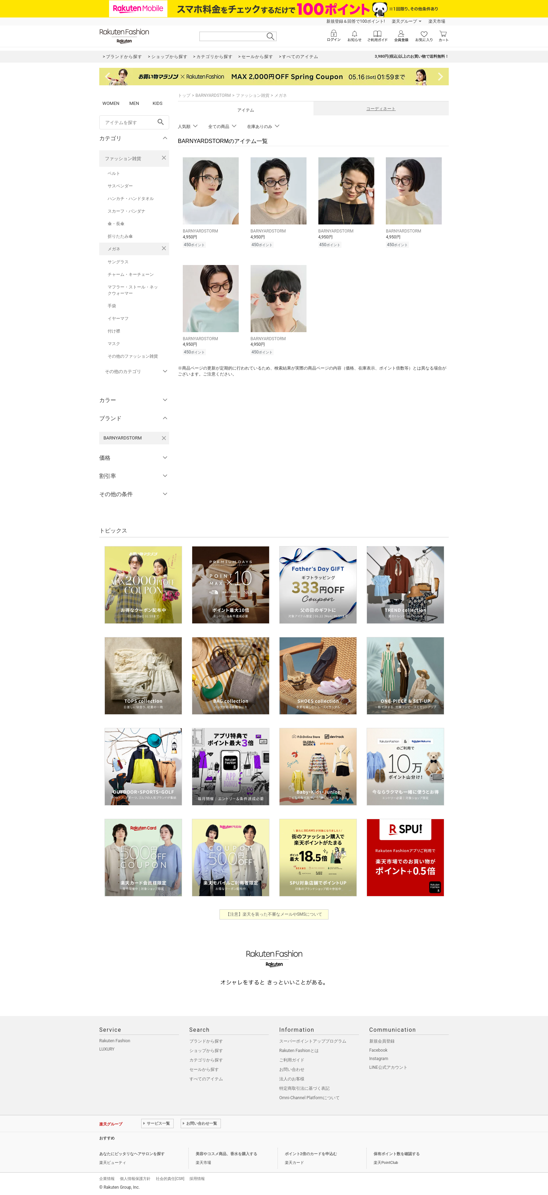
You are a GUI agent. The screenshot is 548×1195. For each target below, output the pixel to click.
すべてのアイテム (206, 1078)
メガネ (114, 248)
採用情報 (197, 1178)
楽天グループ (404, 21)
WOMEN (111, 103)
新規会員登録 (382, 1041)
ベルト (114, 173)
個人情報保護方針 (135, 1178)
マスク (114, 343)
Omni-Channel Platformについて (309, 1097)
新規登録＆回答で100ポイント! (355, 21)
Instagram (378, 1058)
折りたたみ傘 (120, 236)
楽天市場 (436, 21)
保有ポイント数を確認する (397, 1154)
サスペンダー (120, 186)
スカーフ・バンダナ (126, 211)
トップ (184, 95)
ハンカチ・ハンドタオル (131, 198)
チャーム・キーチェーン (131, 274)
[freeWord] (134, 122)
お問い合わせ (291, 1069)
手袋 (112, 305)
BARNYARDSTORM (213, 95)
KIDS (158, 103)
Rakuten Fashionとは (299, 1050)
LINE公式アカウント (388, 1067)
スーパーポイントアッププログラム (312, 1041)
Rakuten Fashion (114, 1040)
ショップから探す (206, 1050)
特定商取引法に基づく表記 (304, 1088)
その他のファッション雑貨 (133, 356)
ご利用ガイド (291, 1060)
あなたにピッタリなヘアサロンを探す (132, 1154)
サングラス (118, 261)
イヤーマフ (118, 318)
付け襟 (114, 331)
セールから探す (204, 1069)
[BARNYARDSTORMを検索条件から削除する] (163, 438)
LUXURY (107, 1049)
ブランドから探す (206, 1041)
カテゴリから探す (206, 1060)
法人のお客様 (291, 1078)
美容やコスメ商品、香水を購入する (226, 1154)
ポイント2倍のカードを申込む (311, 1154)
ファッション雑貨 (123, 158)
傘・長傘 (116, 223)
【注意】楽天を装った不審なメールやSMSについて (274, 914)
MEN (134, 103)
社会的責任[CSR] (170, 1178)
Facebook (378, 1050)
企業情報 (107, 1178)
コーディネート (381, 108)
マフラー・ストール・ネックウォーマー (133, 290)
